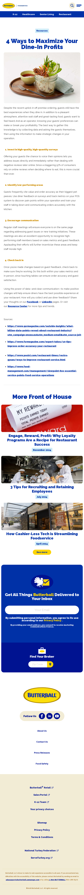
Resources (42, 31)
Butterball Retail (40, 788)
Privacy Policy (52, 620)
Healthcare (28, 14)
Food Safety (42, 764)
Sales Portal (40, 795)
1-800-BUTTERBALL (57, 880)
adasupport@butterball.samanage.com (22, 880)
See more (42, 552)
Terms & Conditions (42, 837)
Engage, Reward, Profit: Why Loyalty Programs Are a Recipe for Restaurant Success (42, 440)
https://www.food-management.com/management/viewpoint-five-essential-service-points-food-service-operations (42, 371)
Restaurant (65, 14)
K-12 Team (40, 802)
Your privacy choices (42, 809)
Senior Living (47, 14)
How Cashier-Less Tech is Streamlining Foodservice (42, 536)
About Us (42, 731)
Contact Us (42, 742)
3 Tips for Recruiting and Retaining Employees (42, 489)
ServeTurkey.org (40, 858)
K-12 (15, 14)
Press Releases (42, 753)
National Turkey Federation (40, 850)
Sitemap (42, 822)
